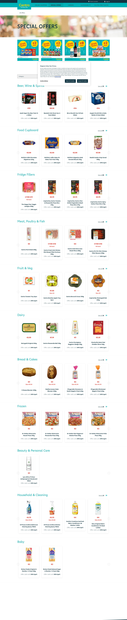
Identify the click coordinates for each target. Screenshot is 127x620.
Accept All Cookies (82, 81)
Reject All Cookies (70, 81)
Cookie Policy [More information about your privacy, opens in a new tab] (58, 76)
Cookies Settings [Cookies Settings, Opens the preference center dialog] (44, 81)
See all (101, 86)
